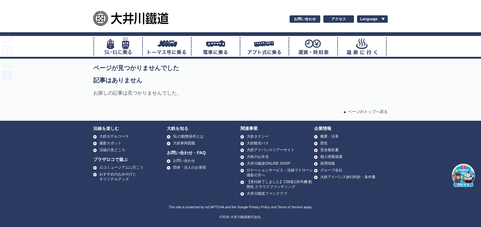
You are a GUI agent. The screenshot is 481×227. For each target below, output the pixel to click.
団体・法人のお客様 (189, 167)
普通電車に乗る (216, 46)
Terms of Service (289, 207)
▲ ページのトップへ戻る (365, 111)
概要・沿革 (329, 136)
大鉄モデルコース (114, 136)
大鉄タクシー (258, 136)
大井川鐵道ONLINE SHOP (268, 163)
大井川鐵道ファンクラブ (267, 193)
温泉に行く (362, 46)
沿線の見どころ (112, 150)
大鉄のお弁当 (258, 157)
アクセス (338, 19)
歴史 (324, 143)
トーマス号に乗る (167, 46)
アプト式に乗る (264, 46)
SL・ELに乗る (118, 46)
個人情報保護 (331, 157)
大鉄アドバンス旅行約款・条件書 (347, 177)
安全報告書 (329, 150)
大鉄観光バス (258, 143)
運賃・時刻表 (313, 46)
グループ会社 (331, 170)
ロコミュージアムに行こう (121, 167)
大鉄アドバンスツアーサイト (270, 150)
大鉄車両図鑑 (184, 143)
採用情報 (327, 163)
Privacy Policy (259, 207)
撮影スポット (110, 143)
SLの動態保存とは (188, 136)
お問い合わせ (305, 19)
